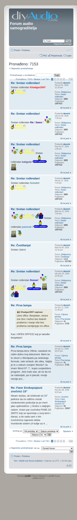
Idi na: (37, 448)
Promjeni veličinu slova (68, 49)
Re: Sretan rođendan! (25, 83)
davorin (66, 83)
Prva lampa (65, 319)
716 (70, 79)
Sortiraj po (17, 431)
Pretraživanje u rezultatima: (31, 75)
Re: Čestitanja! (21, 245)
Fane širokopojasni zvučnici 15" (60, 401)
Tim (15, 461)
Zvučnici (64, 397)
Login (68, 55)
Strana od (41, 79)
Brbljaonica (66, 92)
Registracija (56, 55)
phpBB (27, 476)
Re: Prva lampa (21, 305)
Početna (26, 50)
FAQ (45, 55)
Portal (17, 50)
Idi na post (64, 108)
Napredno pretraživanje (22, 68)
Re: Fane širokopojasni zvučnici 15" (26, 389)
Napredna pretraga (62, 44)
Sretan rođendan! (60, 95)
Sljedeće (67, 431)
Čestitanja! (65, 257)
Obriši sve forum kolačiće (31, 461)
